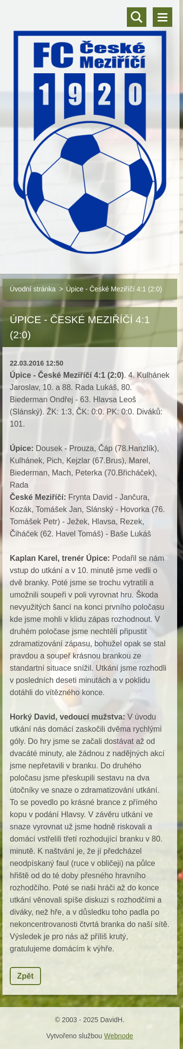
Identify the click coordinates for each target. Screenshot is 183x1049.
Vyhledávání (136, 17)
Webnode (118, 1036)
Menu (162, 17)
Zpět (25, 976)
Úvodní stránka (33, 289)
